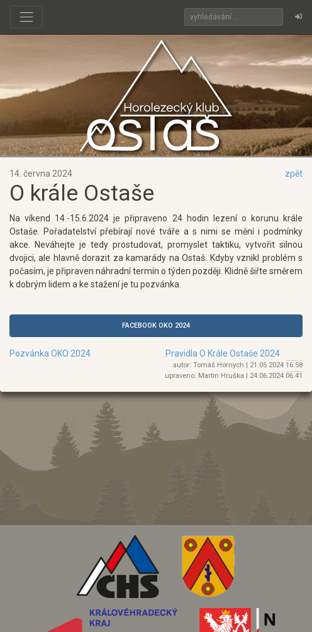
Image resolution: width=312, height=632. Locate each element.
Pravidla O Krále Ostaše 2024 (222, 353)
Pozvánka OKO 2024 (50, 353)
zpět (294, 174)
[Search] (233, 17)
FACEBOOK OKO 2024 (156, 325)
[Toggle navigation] (26, 17)
